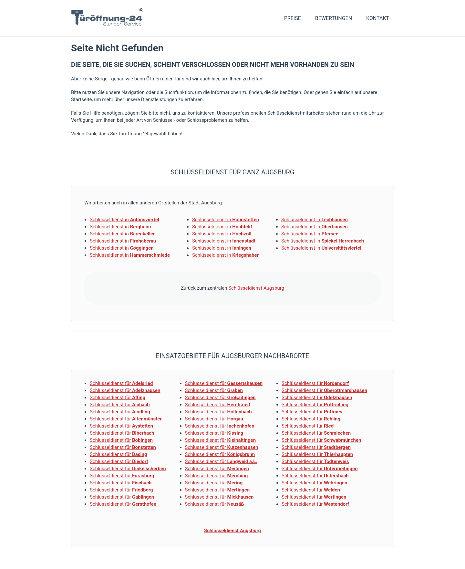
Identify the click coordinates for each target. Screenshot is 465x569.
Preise (292, 18)
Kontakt (377, 18)
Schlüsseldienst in (124, 219)
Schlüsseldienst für (121, 383)
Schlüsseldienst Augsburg (256, 288)
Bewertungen (333, 18)
